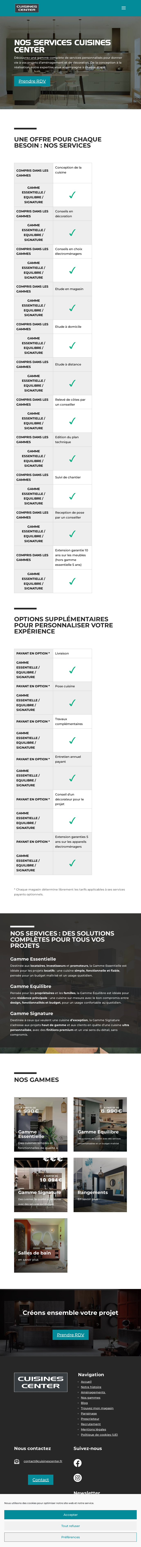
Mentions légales (93, 1429)
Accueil (86, 1382)
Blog (84, 1403)
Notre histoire (91, 1387)
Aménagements (93, 1392)
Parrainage (89, 1413)
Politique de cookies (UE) (99, 1435)
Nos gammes (90, 1397)
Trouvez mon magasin (97, 1408)
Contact (40, 1479)
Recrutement (91, 1424)
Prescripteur (90, 1419)
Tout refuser (70, 1526)
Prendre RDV (32, 81)
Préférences (70, 1537)
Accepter (71, 1515)
